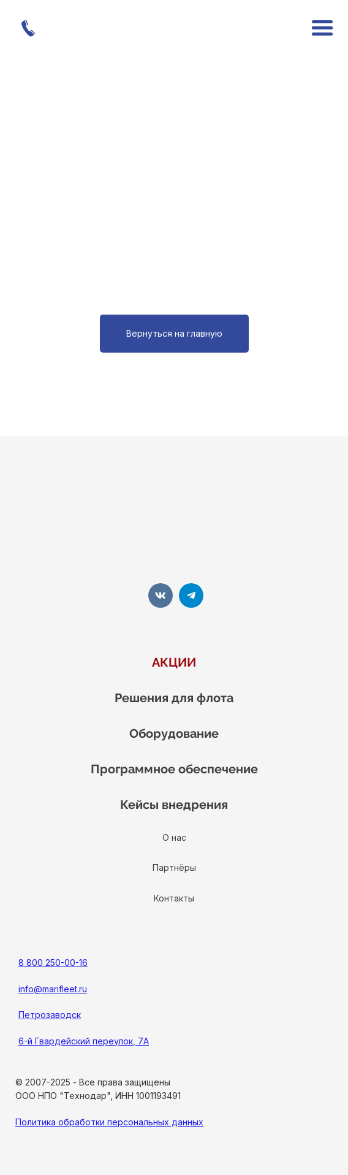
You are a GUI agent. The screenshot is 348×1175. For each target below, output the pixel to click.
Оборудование (174, 733)
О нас (174, 837)
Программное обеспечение (174, 769)
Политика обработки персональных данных (109, 1122)
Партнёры (174, 867)
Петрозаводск (49, 1014)
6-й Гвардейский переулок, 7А (83, 1041)
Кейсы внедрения (174, 804)
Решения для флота (174, 698)
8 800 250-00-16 (53, 962)
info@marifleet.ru (52, 989)
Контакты (174, 898)
